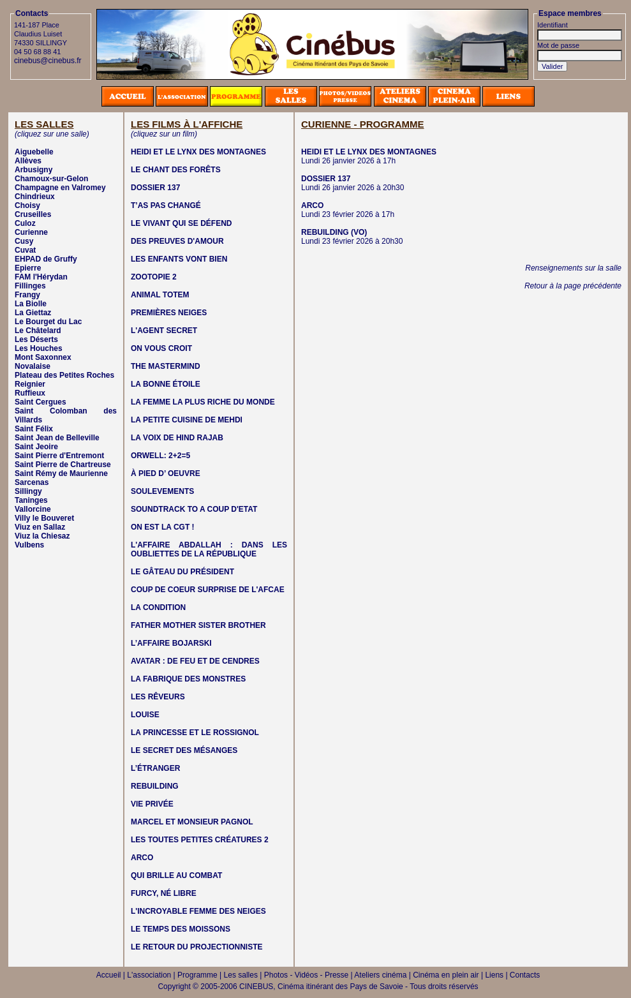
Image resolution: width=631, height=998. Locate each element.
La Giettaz (33, 312)
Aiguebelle (34, 151)
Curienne (31, 232)
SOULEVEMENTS (162, 491)
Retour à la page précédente (572, 285)
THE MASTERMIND (165, 366)
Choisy (27, 205)
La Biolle (31, 303)
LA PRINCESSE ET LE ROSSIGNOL (195, 732)
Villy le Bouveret (44, 518)
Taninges (31, 500)
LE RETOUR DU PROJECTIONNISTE (196, 946)
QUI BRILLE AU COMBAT (176, 875)
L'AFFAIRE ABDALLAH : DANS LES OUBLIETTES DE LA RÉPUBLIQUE (209, 549)
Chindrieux (35, 196)
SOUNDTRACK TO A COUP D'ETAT (194, 509)
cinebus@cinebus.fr (48, 60)
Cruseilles (33, 214)
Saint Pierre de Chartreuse (63, 464)
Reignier (30, 384)
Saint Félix (34, 428)
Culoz (25, 223)
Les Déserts (36, 339)
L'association (149, 975)
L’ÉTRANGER (155, 768)
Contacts (525, 975)
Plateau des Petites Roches (64, 375)
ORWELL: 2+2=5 (160, 455)
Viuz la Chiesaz (42, 536)
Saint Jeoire (36, 446)
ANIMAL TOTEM (160, 294)
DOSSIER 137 (155, 187)
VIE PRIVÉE (152, 804)
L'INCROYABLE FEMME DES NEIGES (198, 911)
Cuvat (25, 250)
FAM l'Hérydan (41, 276)
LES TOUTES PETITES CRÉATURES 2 (200, 839)
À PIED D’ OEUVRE (165, 473)
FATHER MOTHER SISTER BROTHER (198, 625)
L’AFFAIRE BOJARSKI (171, 643)
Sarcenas (31, 482)
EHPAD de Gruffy (46, 259)
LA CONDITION (158, 607)
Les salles (241, 975)
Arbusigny (33, 169)
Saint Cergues (40, 402)
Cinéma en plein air (446, 975)
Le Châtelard (38, 330)
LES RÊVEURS (158, 696)
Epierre (28, 268)
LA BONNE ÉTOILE (165, 384)
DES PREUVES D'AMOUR (177, 241)
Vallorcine (33, 509)
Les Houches (39, 348)
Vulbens (29, 544)
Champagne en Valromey (60, 187)
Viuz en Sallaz (40, 527)
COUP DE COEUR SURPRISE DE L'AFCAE (208, 589)
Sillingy (28, 491)
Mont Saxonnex (43, 357)
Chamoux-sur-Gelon (51, 178)
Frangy (27, 294)
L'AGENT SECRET (164, 330)
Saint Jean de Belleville (57, 437)
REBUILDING (155, 786)
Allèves (28, 160)
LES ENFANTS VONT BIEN (179, 259)
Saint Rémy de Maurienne (61, 473)
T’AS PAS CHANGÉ (166, 205)
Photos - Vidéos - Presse (306, 975)
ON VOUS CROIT (161, 348)
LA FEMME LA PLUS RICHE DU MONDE (203, 402)
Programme (197, 975)
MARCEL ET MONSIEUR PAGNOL (192, 821)
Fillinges (30, 285)
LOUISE (145, 714)
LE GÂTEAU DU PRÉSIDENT (182, 571)
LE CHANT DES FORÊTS (176, 169)
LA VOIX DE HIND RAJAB (177, 437)
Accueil (108, 975)
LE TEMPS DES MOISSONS (180, 929)
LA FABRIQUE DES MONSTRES (188, 678)
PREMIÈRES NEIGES (169, 312)
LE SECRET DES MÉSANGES (184, 750)
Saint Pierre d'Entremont (59, 455)
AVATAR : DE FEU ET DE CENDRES (195, 661)
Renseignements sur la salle (573, 268)
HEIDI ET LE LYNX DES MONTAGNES (198, 151)
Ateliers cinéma (380, 975)
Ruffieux (30, 393)
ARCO (142, 857)
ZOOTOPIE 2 (154, 276)
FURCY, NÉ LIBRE (164, 893)
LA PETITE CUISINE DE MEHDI (186, 419)
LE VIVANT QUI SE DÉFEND (181, 223)
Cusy (24, 241)
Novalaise (32, 366)
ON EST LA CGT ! (163, 527)
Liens (494, 975)
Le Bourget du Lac (48, 321)
